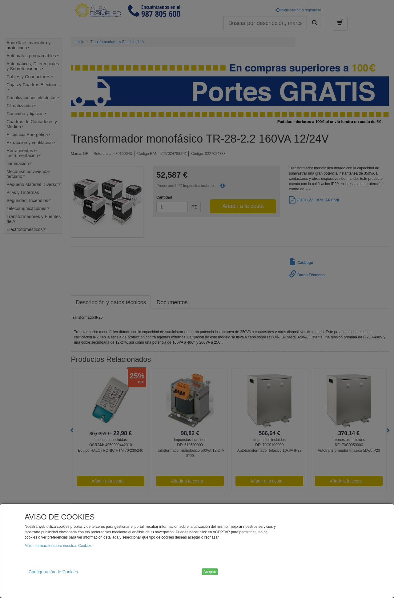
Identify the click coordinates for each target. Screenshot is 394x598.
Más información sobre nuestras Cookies (58, 545)
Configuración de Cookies (53, 571)
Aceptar (209, 572)
